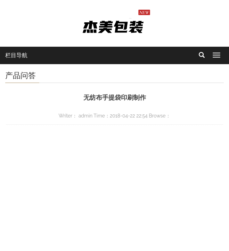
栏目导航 (16, 55)
